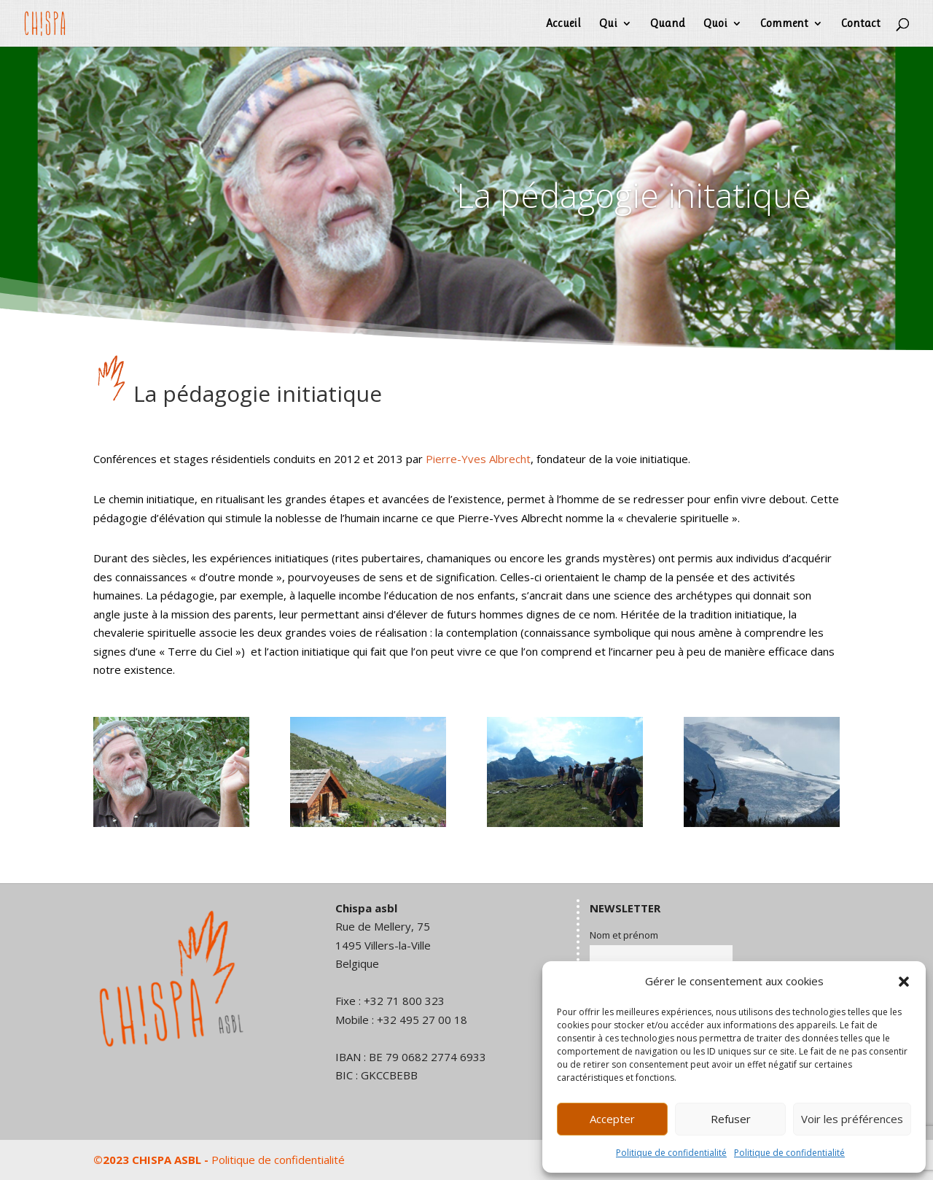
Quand (667, 24)
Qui (608, 24)
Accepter (612, 1118)
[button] (904, 981)
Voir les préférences (852, 1118)
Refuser (731, 1118)
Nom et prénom (624, 935)
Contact (861, 24)
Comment (784, 24)
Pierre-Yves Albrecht (478, 458)
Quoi (715, 24)
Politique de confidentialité (671, 1152)
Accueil (563, 24)
